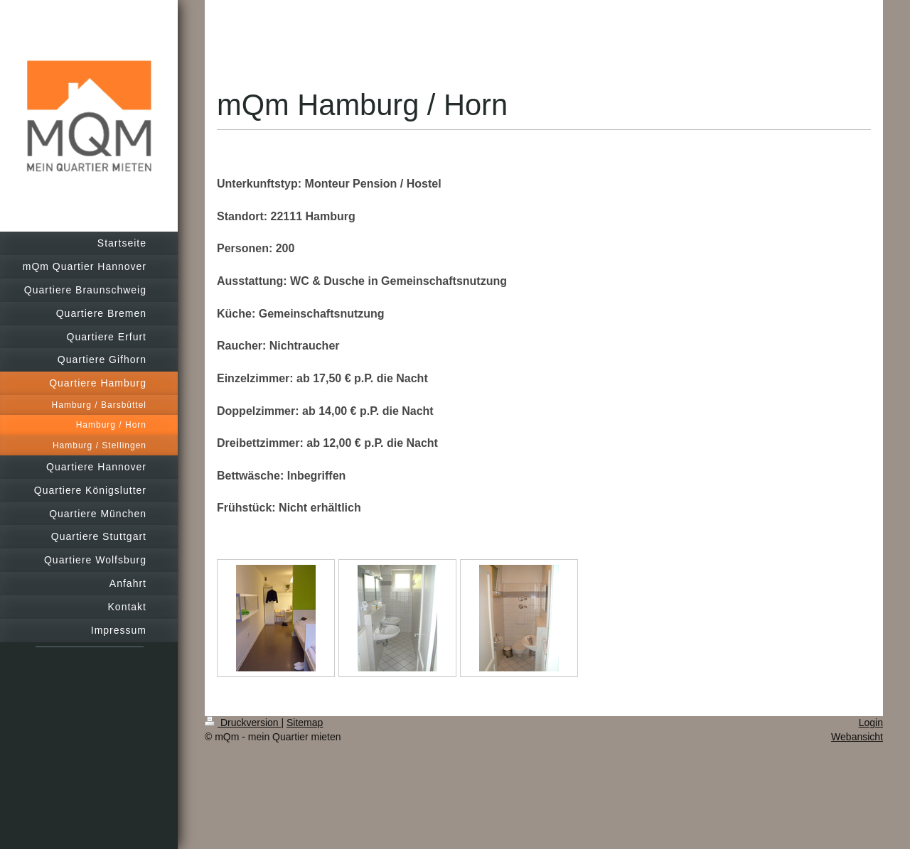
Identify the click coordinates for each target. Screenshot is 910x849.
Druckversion (243, 722)
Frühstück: (246, 508)
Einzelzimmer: (255, 378)
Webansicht (857, 736)
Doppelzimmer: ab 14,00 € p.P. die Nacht (325, 411)
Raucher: (241, 346)
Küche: (236, 314)
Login (871, 722)
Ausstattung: (252, 281)
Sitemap (305, 722)
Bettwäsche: (250, 476)
